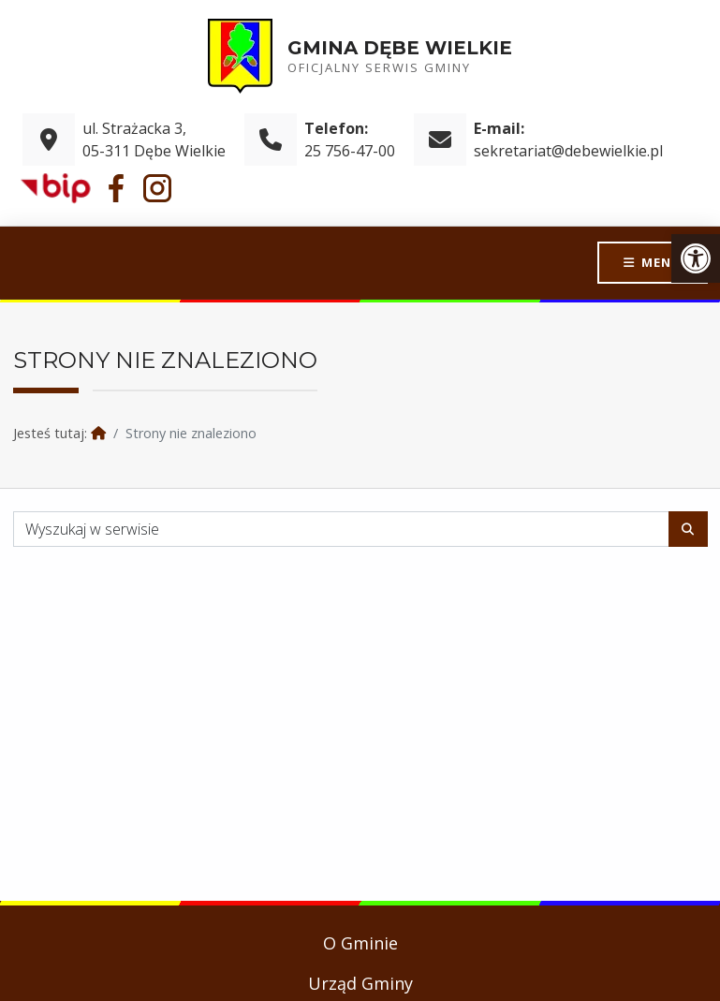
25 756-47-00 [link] (349, 150)
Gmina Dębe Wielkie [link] (399, 48)
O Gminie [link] (360, 943)
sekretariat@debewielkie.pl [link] (568, 150)
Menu (661, 262)
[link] (695, 258)
